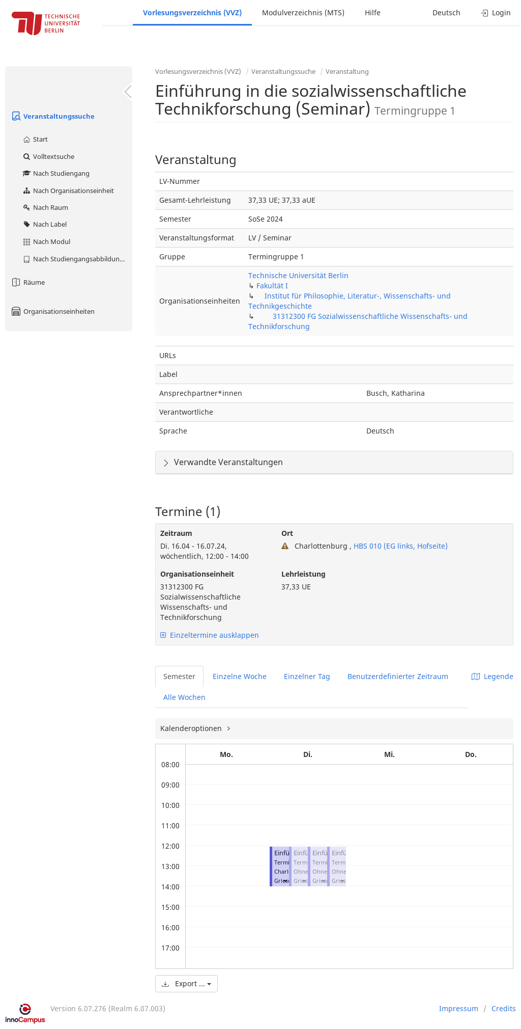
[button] (284, 880)
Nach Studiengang (56, 173)
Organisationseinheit (197, 574)
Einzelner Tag (307, 676)
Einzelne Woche (240, 676)
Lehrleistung (303, 574)
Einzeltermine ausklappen (209, 635)
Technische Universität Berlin (298, 275)
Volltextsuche (48, 156)
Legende (492, 676)
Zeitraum (176, 533)
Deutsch (446, 12)
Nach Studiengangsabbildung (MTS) (77, 258)
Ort (287, 533)
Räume (27, 282)
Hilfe (373, 12)
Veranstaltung (347, 71)
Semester (179, 676)
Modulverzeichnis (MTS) (303, 12)
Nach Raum (45, 207)
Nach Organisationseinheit (68, 190)
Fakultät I (272, 285)
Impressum (458, 1008)
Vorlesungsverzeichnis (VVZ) (192, 12)
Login (496, 12)
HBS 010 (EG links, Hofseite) (400, 546)
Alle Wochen (184, 697)
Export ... (186, 983)
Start (35, 139)
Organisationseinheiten (52, 311)
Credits (503, 1008)
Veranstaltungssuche (52, 116)
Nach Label (44, 224)
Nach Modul (46, 241)
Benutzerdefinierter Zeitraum (398, 676)
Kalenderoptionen (192, 728)
